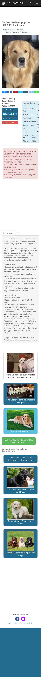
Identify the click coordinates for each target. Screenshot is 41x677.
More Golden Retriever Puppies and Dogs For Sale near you (20, 366)
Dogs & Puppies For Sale (13, 29)
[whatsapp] (36, 92)
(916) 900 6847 (9, 110)
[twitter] (20, 92)
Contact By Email (10, 114)
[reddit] (31, 92)
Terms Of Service (26, 623)
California (26, 32)
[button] (5, 61)
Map (19, 233)
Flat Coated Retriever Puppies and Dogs (20, 480)
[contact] (23, 619)
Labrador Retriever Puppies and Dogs (20, 544)
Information (8, 233)
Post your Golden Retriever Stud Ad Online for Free (18, 441)
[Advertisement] (20, 12)
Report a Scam (8, 122)
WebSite (7, 118)
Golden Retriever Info (20, 421)
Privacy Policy (13, 623)
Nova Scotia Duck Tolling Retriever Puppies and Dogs (20, 459)
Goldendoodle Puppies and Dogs (20, 512)
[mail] (4, 92)
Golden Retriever (12, 32)
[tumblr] (25, 92)
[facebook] (9, 92)
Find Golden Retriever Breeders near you (20, 394)
